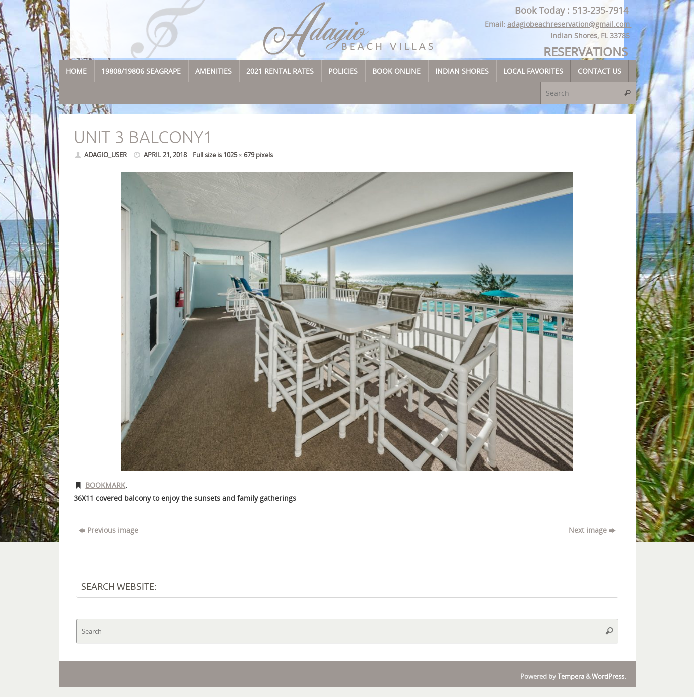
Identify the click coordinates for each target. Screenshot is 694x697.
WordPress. (609, 676)
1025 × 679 (238, 155)
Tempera (571, 676)
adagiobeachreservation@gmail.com (569, 24)
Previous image (108, 530)
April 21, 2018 (165, 155)
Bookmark (105, 485)
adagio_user (105, 155)
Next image (592, 530)
